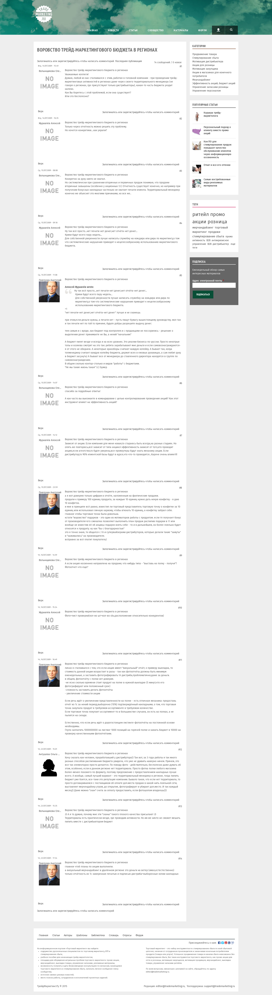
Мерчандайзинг (201, 79)
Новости (113, 30)
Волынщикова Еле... (50, 71)
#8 (180, 487)
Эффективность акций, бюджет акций (213, 83)
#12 (180, 749)
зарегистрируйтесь (68, 61)
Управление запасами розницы (210, 87)
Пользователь (218, 30)
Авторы (68, 935)
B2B (208, 240)
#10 (180, 607)
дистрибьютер (221, 244)
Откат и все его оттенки (217, 165)
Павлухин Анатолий (50, 280)
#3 (181, 170)
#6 (181, 383)
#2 (181, 118)
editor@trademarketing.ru (157, 972)
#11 (180, 660)
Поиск (231, 30)
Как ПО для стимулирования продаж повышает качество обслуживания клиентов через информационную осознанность (217, 149)
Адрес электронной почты (208, 280)
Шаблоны (81, 935)
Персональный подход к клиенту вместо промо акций (217, 130)
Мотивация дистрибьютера (207, 61)
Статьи (133, 30)
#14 (180, 858)
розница (217, 221)
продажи (214, 232)
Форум (202, 30)
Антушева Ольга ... (49, 754)
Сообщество (156, 30)
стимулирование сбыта (208, 236)
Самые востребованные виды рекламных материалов (217, 182)
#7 (181, 435)
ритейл (200, 214)
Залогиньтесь (44, 61)
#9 (181, 555)
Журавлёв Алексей (49, 123)
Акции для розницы (203, 65)
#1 (181, 66)
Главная (92, 30)
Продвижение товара (204, 54)
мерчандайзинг (202, 227)
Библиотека (98, 935)
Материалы (181, 30)
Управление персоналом (206, 90)
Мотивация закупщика (205, 68)
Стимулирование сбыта (205, 57)
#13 (180, 806)
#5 (181, 275)
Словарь (113, 935)
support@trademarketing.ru (219, 986)
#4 (181, 223)
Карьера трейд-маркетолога (212, 114)
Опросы (127, 935)
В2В (209, 244)
